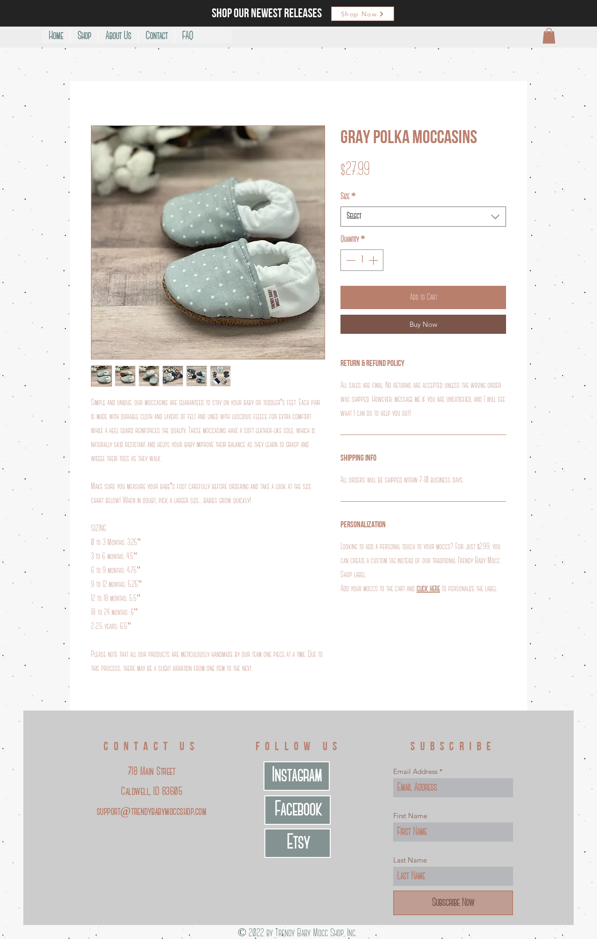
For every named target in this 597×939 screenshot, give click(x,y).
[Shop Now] (362, 14)
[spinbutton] (362, 260)
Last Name (410, 859)
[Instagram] (297, 776)
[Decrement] (350, 260)
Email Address (415, 771)
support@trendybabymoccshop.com (151, 812)
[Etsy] (297, 843)
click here (428, 589)
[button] (548, 35)
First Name (410, 815)
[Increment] (374, 260)
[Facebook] (297, 810)
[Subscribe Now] (453, 903)
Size (348, 196)
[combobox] (423, 217)
